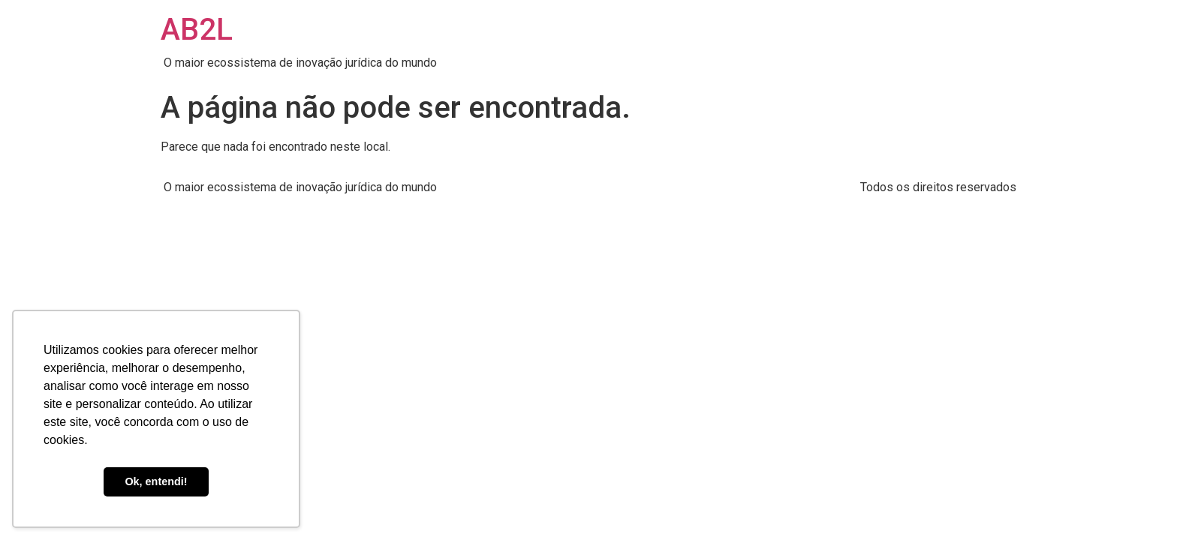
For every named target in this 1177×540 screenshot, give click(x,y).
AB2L (197, 29)
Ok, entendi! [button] (156, 482)
